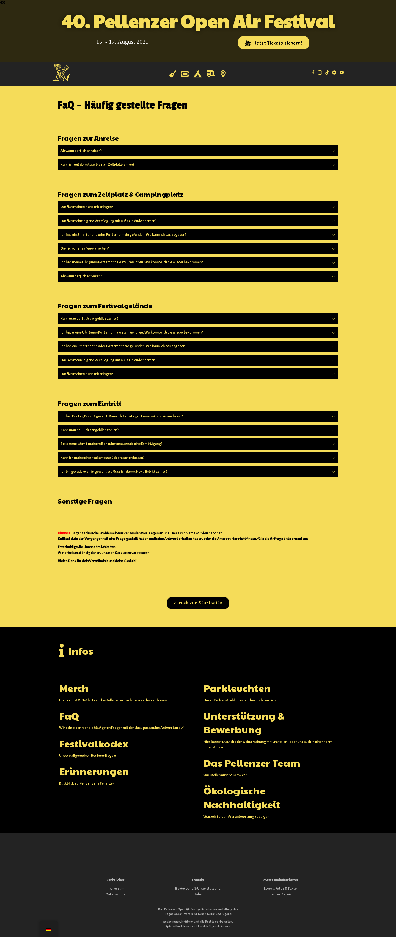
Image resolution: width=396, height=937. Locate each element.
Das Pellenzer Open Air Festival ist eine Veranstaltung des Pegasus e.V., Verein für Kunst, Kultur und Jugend (198, 911)
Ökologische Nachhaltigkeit (242, 797)
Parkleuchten (237, 688)
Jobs (198, 894)
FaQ (69, 715)
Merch (74, 688)
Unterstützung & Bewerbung (244, 722)
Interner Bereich (280, 894)
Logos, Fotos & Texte (280, 888)
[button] (273, 42)
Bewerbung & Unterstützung (198, 888)
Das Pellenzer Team (252, 762)
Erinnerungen (94, 771)
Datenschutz (115, 894)
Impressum (115, 888)
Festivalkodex (93, 743)
